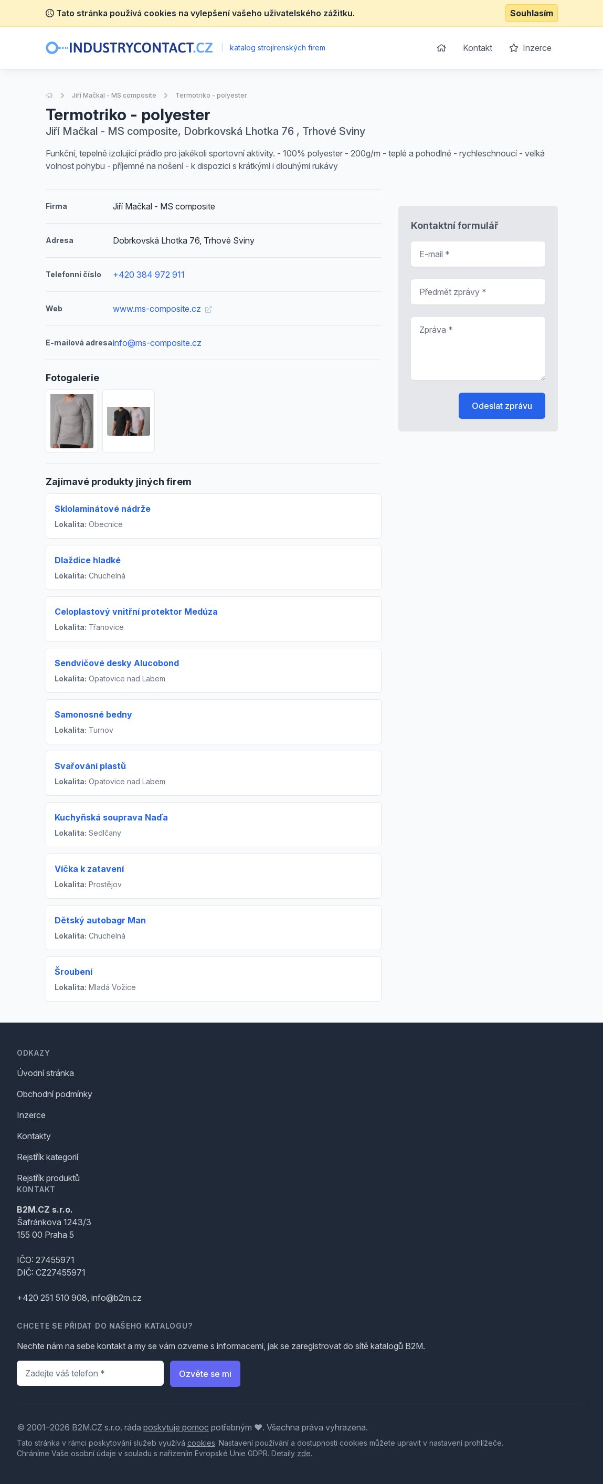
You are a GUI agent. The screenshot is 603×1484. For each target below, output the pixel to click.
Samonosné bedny (93, 714)
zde (304, 1453)
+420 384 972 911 (149, 274)
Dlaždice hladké (88, 560)
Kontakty (34, 1136)
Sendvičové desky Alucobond (117, 663)
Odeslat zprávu (502, 406)
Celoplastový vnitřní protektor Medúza (136, 611)
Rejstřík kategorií (47, 1157)
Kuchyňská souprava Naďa (111, 817)
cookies (201, 1442)
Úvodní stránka (45, 1073)
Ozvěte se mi (205, 1374)
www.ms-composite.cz (162, 308)
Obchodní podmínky (54, 1094)
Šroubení (73, 971)
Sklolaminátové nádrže (103, 508)
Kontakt (477, 48)
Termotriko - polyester (211, 95)
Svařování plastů (90, 766)
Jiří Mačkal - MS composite (114, 95)
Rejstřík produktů (48, 1178)
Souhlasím (531, 13)
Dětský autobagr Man (100, 920)
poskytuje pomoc (176, 1427)
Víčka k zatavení (89, 869)
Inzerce (530, 48)
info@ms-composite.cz (157, 343)
